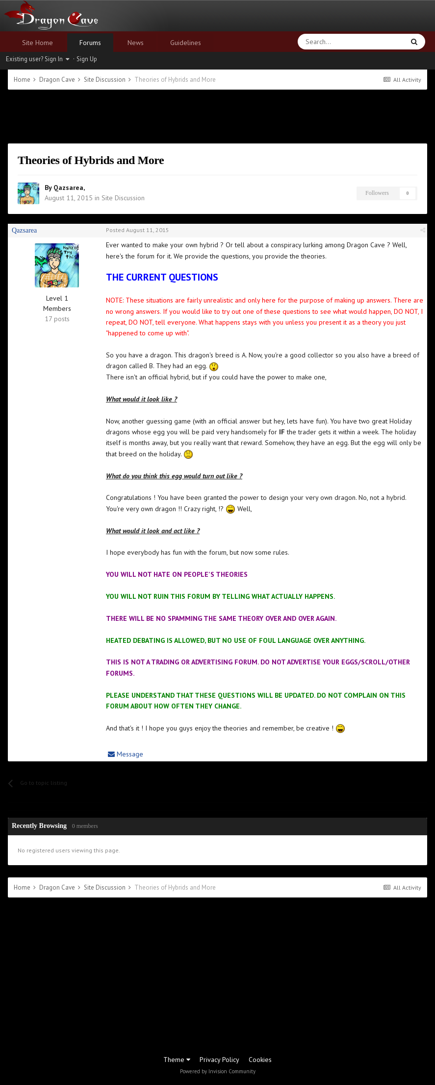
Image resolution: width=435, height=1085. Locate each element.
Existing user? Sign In (37, 59)
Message (125, 754)
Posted (137, 230)
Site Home (37, 42)
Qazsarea (68, 187)
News (136, 42)
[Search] (328, 41)
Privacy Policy (219, 1059)
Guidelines (185, 42)
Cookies (260, 1059)
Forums (90, 42)
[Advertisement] (217, 116)
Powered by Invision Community (218, 1071)
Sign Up (87, 59)
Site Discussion (123, 197)
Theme (176, 1059)
